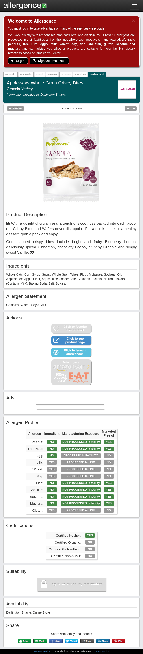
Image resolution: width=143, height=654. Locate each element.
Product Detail (97, 74)
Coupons (52, 74)
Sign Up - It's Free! (49, 61)
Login (17, 61)
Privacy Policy (102, 651)
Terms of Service (42, 651)
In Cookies (80, 74)
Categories (10, 74)
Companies (26, 74)
